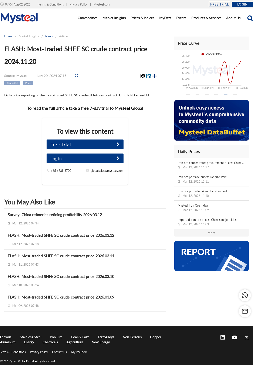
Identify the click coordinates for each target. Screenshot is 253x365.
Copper (155, 337)
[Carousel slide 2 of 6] (197, 95)
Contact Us (60, 352)
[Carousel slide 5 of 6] (226, 95)
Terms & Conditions (51, 4)
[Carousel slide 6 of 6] (235, 95)
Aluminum (7, 342)
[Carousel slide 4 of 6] (216, 95)
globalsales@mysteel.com (107, 170)
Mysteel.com (102, 4)
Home (8, 36)
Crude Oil (12, 83)
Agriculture (74, 342)
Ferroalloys (106, 337)
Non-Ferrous (132, 337)
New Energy (101, 342)
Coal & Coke (80, 337)
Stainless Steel (30, 337)
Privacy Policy (79, 4)
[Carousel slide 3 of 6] (207, 95)
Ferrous (5, 337)
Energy (29, 342)
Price (28, 83)
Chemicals (50, 342)
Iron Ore (56, 337)
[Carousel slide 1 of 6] (188, 95)
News (49, 36)
